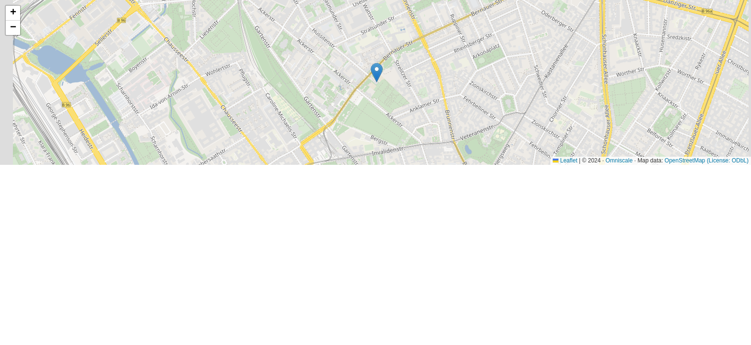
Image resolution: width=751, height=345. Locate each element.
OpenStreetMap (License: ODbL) (707, 160)
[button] (377, 72)
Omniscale (619, 160)
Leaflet (565, 160)
